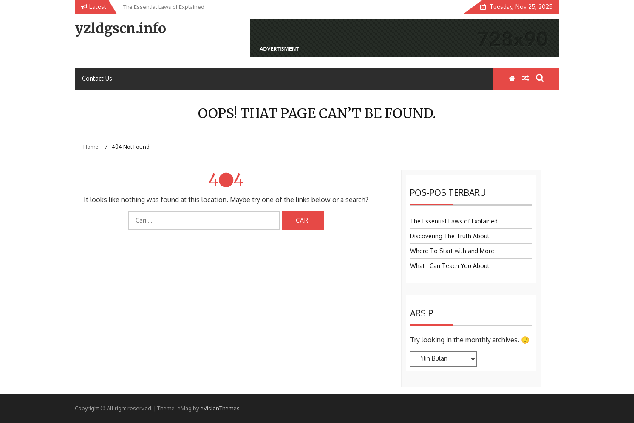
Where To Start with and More (452, 250)
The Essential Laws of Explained (454, 221)
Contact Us (97, 78)
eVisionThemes (220, 408)
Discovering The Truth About (450, 236)
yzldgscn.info (120, 28)
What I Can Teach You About (450, 265)
